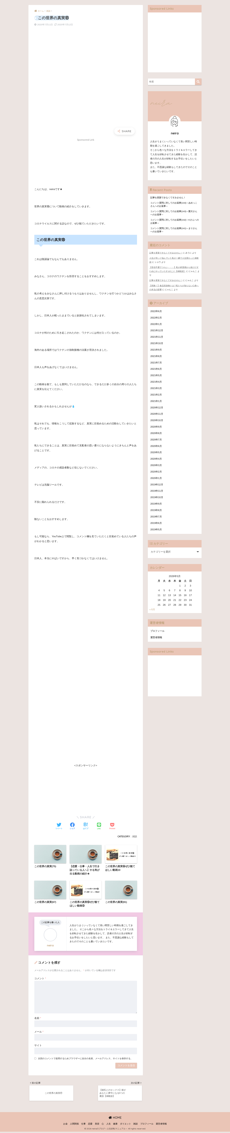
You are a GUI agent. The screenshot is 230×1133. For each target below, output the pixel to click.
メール (38, 1032)
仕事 (83, 1125)
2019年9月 (156, 508)
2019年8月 (156, 514)
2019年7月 (156, 521)
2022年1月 (156, 325)
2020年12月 (157, 410)
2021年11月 (157, 338)
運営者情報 (156, 642)
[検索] (198, 81)
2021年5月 (156, 377)
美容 (97, 1125)
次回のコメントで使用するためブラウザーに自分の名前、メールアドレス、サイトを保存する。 (85, 1059)
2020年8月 (156, 436)
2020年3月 (156, 468)
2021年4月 (156, 383)
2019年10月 (157, 501)
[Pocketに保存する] (112, 826)
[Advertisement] (85, 163)
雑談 (134, 836)
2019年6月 (156, 527)
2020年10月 (157, 423)
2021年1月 (156, 403)
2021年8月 (156, 357)
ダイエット (125, 1125)
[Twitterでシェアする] (58, 826)
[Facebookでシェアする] (72, 826)
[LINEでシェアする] (99, 826)
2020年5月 (156, 455)
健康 (115, 1125)
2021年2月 (156, 396)
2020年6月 (156, 449)
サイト (38, 1046)
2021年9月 (156, 351)
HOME (115, 1119)
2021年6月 (156, 370)
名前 (37, 1018)
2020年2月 (156, 475)
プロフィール (157, 635)
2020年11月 (157, 416)
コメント (40, 979)
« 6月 (152, 614)
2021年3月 (156, 390)
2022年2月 (156, 318)
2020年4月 (156, 462)
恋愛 (90, 1125)
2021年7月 (156, 364)
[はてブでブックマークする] (85, 826)
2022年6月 (156, 311)
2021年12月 (157, 331)
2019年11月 (157, 495)
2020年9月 (156, 429)
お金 (65, 1125)
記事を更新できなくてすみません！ (165, 254)
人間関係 (74, 1125)
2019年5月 (156, 534)
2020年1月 (156, 481)
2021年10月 (157, 344)
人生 (108, 1125)
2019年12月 (157, 488)
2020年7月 (156, 442)
